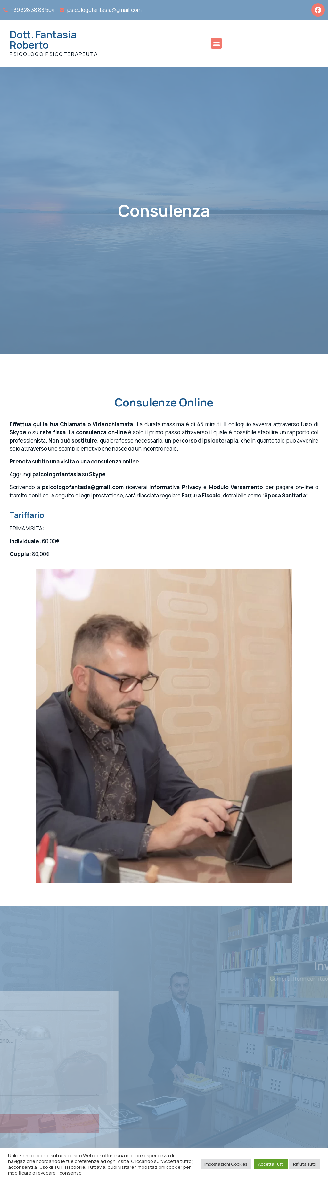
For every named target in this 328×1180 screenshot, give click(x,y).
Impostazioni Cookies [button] (225, 1164)
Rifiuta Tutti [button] (304, 1164)
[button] (216, 43)
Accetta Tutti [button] (271, 1164)
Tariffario (27, 515)
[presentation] (61, 1138)
